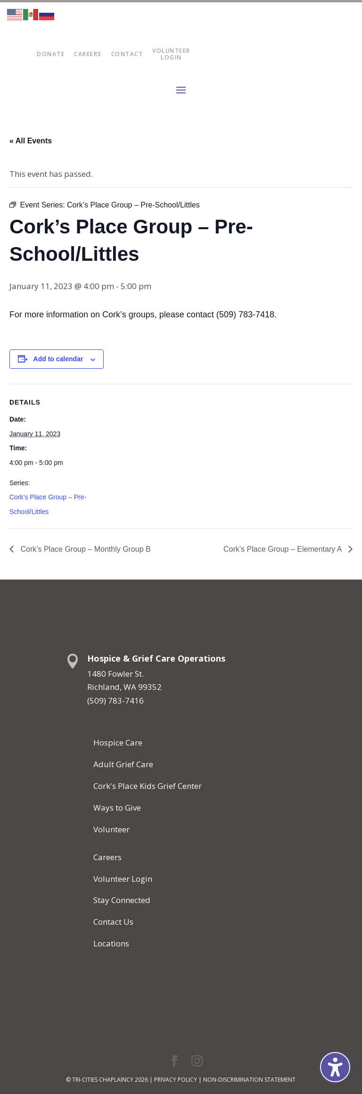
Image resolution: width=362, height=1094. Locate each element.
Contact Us (113, 921)
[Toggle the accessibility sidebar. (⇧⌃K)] (335, 1067)
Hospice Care (117, 742)
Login (171, 57)
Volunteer (171, 51)
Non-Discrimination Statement (249, 1080)
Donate (51, 54)
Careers (88, 54)
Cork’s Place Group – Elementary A (283, 549)
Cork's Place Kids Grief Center (147, 785)
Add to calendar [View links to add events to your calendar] (58, 359)
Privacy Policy (175, 1080)
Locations (111, 943)
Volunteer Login (122, 878)
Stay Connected (121, 900)
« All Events (30, 141)
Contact (127, 54)
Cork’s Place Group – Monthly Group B (84, 549)
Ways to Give (117, 807)
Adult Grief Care (123, 764)
